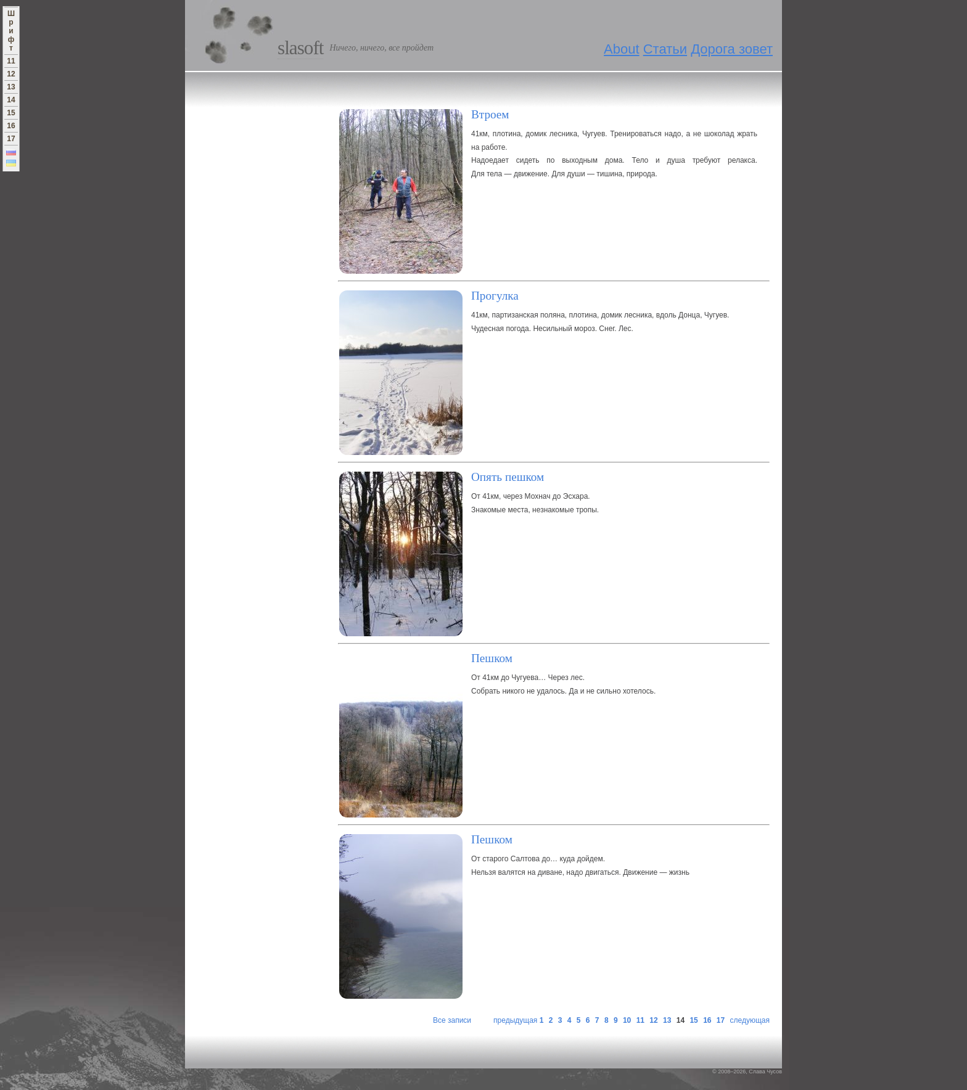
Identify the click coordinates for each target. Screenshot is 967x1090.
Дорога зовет (732, 49)
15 (693, 1020)
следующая (750, 1020)
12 (653, 1020)
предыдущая (515, 1020)
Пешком (491, 658)
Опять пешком (507, 476)
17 (721, 1020)
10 (627, 1020)
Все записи (452, 1020)
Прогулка (495, 295)
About (622, 49)
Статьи (665, 49)
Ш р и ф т (11, 30)
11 (640, 1020)
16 (707, 1020)
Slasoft (300, 48)
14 (11, 100)
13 (667, 1020)
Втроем (490, 114)
